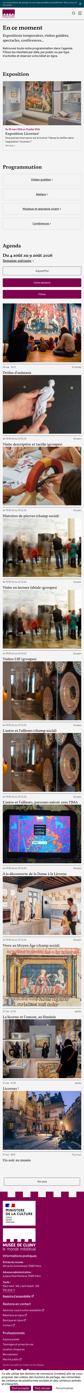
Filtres (42, 294)
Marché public (11, 1359)
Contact (7, 1325)
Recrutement (10, 1354)
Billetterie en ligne (13, 1315)
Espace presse (11, 1339)
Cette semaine (42, 282)
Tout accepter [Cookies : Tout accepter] (20, 1388)
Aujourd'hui (42, 270)
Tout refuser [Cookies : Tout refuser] (42, 1388)
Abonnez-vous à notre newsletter (22, 1310)
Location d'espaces (13, 1349)
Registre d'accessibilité (17, 1296)
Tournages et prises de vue (18, 1344)
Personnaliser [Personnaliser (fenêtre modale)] (64, 1388)
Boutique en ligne (13, 1320)
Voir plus (42, 1181)
